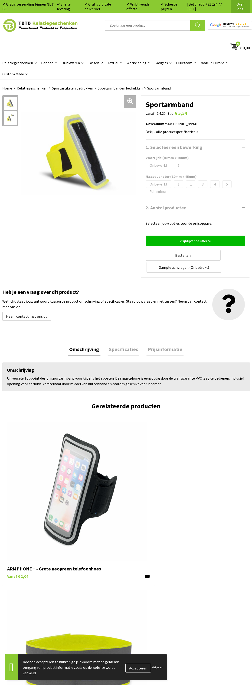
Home (7, 88)
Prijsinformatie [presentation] (162, 336)
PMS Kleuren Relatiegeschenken (96, 578)
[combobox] (147, 25)
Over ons (240, 6)
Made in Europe (212, 63)
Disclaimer (201, 586)
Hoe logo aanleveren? (88, 586)
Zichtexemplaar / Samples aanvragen (91, 596)
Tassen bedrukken (146, 557)
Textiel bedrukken (146, 586)
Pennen (47, 63)
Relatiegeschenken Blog (212, 565)
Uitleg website (82, 565)
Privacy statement (208, 578)
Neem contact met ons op (27, 303)
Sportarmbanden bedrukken (120, 88)
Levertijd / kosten (84, 557)
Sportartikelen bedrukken (72, 88)
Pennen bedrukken (146, 550)
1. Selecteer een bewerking (174, 147)
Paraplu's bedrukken (148, 593)
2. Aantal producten (166, 208)
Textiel (112, 63)
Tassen (93, 63)
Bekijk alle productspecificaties (172, 131)
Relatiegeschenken (32, 88)
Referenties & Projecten (212, 572)
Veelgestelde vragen (87, 550)
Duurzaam (184, 63)
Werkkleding (137, 63)
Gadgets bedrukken (147, 572)
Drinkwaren (71, 63)
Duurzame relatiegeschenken (155, 565)
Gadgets (161, 63)
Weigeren (157, 667)
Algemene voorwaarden (212, 593)
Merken (138, 600)
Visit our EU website (208, 600)
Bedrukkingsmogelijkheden (92, 572)
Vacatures (201, 557)
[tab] (87, 336)
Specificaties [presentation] (123, 336)
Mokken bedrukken (147, 578)
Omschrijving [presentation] (87, 336)
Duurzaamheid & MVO (88, 607)
